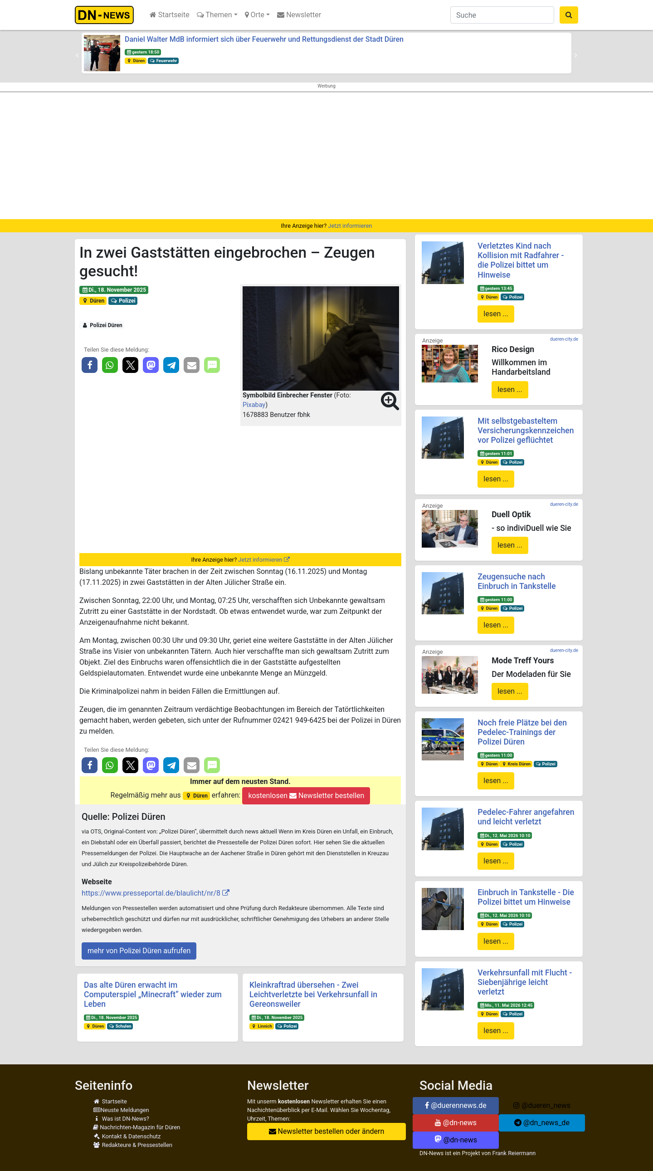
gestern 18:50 (143, 51)
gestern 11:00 (495, 599)
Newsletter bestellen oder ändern (327, 1131)
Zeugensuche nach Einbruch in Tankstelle (517, 581)
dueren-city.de (564, 339)
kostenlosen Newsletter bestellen (306, 795)
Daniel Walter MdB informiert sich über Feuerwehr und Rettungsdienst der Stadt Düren (264, 39)
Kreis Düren (516, 763)
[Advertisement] (326, 155)
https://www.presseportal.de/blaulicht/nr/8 (151, 893)
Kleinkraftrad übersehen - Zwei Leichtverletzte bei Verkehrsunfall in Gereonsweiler (313, 994)
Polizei (123, 301)
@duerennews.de (456, 1105)
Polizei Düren (102, 325)
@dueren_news (541, 1105)
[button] (77, 55)
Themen (214, 14)
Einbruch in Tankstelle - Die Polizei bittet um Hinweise (526, 897)
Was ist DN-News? (121, 1118)
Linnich (261, 1026)
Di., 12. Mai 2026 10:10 (504, 835)
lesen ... (495, 313)
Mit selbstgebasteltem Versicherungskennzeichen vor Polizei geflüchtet (526, 430)
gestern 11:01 (495, 453)
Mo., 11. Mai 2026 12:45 (505, 1005)
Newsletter (299, 14)
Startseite (170, 14)
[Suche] (502, 15)
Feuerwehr (163, 60)
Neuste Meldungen (121, 1110)
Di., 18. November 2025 (114, 290)
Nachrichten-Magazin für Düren (136, 1127)
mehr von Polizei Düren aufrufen (139, 950)
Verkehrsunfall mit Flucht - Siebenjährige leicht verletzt (525, 982)
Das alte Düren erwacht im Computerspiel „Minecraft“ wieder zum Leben (153, 994)
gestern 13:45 (495, 288)
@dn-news (456, 1122)
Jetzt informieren (350, 225)
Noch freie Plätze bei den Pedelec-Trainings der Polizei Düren (522, 732)
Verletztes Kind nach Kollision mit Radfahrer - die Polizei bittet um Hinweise (521, 260)
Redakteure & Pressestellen (132, 1145)
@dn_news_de (542, 1122)
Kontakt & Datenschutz (127, 1136)
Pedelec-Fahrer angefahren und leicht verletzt (526, 817)
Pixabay (254, 405)
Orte (255, 14)
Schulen (120, 1026)
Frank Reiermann (514, 1153)
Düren (136, 60)
